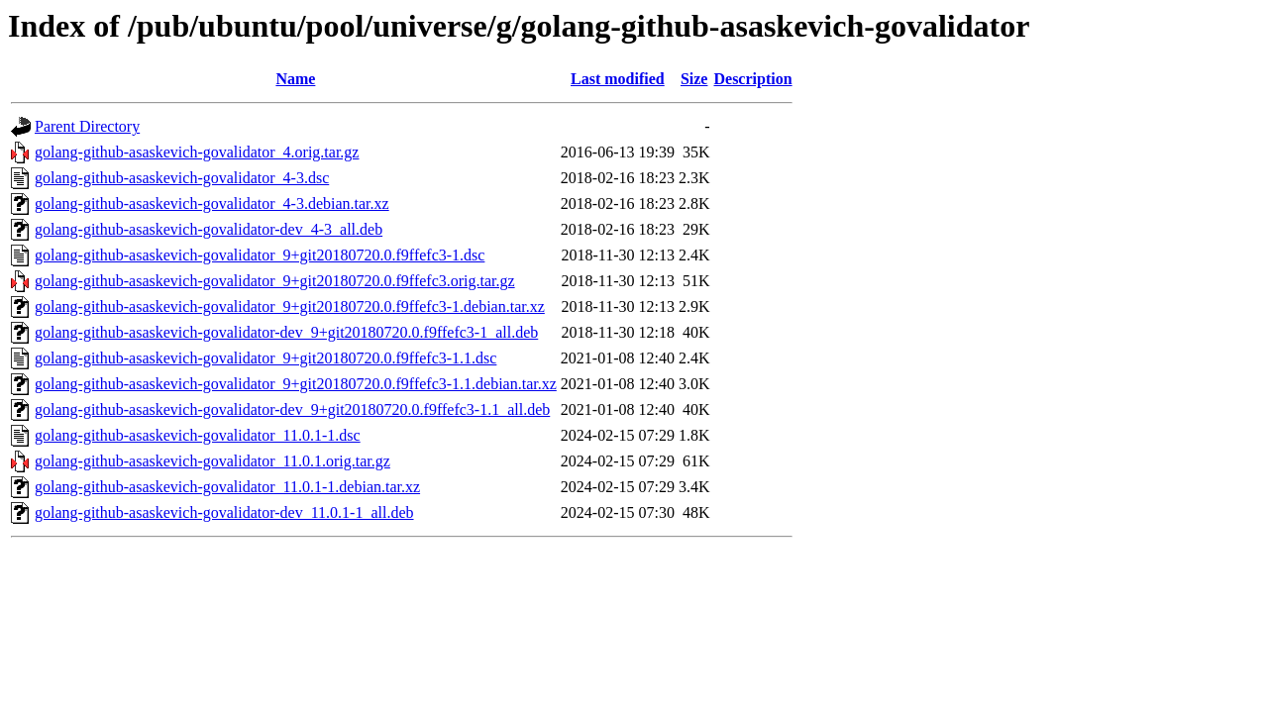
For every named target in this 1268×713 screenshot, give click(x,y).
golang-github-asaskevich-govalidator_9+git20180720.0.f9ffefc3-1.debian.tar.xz (290, 306)
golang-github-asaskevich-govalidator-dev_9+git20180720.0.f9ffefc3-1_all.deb (286, 332)
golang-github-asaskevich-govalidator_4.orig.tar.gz (197, 152)
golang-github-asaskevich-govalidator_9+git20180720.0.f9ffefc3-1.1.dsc (265, 358)
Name (295, 78)
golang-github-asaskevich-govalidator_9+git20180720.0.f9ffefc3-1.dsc (259, 255)
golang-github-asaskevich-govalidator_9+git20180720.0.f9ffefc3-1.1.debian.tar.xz (296, 383)
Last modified (618, 78)
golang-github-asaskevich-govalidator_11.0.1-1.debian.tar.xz (227, 486)
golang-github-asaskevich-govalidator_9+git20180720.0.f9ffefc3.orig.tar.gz (275, 280)
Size (694, 78)
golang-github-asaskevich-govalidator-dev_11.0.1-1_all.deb (224, 512)
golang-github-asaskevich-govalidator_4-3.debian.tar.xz (212, 203)
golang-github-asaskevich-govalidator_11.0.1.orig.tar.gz (212, 461)
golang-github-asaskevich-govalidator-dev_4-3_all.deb (208, 229)
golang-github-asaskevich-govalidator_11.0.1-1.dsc (198, 435)
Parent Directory (87, 126)
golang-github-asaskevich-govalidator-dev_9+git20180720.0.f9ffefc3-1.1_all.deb (292, 409)
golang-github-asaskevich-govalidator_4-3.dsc (182, 177)
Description (752, 78)
